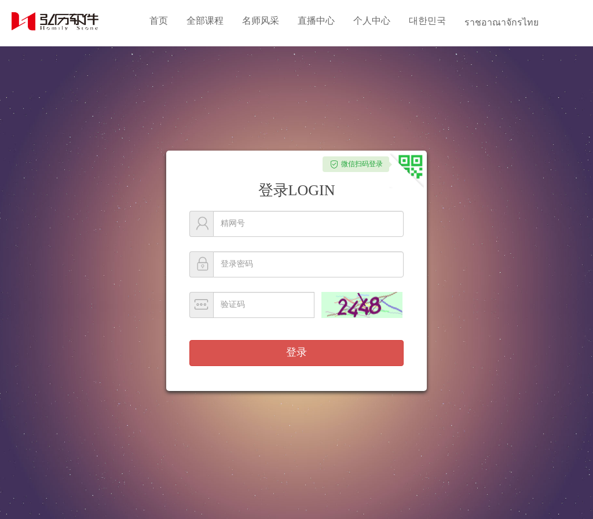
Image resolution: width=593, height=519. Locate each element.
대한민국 (427, 20)
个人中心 (371, 20)
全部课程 (205, 20)
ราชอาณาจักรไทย (501, 22)
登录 (296, 352)
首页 (158, 20)
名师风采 (260, 20)
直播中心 (316, 20)
